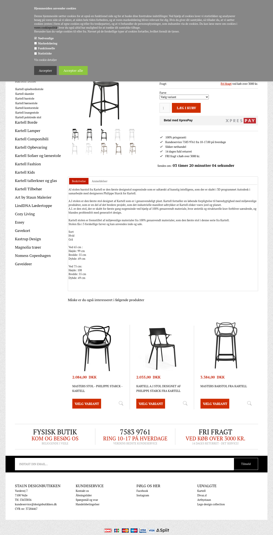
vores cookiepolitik (45, 27)
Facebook (142, 491)
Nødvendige (46, 38)
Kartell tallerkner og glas (36, 180)
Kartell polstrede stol (28, 117)
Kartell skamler (24, 94)
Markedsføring (47, 43)
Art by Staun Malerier (33, 197)
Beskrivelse (79, 181)
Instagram (142, 495)
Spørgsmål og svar (87, 500)
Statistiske (45, 53)
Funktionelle (46, 48)
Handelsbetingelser (88, 504)
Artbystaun (204, 500)
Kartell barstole (24, 98)
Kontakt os (82, 491)
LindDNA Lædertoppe (33, 205)
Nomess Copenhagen (33, 255)
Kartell (201, 491)
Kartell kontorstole (27, 108)
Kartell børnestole (26, 103)
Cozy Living (25, 213)
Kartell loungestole (27, 112)
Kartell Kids (25, 172)
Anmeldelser (99, 181)
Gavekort (22, 230)
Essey (19, 222)
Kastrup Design (28, 238)
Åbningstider (84, 495)
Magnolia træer (28, 247)
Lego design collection (211, 504)
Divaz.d (201, 495)
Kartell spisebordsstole (29, 89)
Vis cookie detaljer (45, 60)
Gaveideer (23, 263)
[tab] (79, 181)
